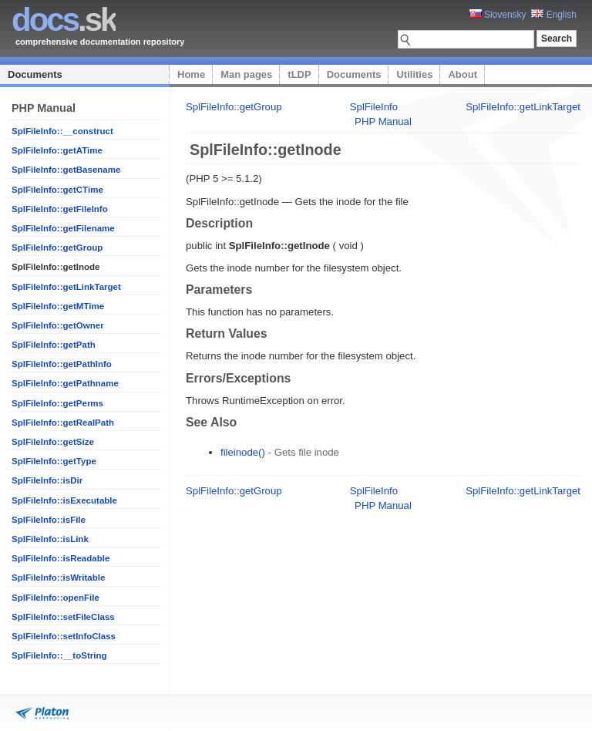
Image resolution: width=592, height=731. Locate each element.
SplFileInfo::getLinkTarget (66, 286)
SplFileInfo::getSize (53, 441)
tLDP (299, 74)
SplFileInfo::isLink (50, 539)
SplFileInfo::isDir (47, 480)
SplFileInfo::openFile (55, 597)
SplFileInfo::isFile (49, 519)
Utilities (414, 74)
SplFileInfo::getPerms (57, 403)
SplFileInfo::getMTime (58, 306)
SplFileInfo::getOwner (58, 325)
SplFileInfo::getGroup (57, 247)
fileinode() (242, 452)
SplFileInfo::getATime (57, 150)
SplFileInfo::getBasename (66, 169)
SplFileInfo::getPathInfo (62, 364)
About (462, 74)
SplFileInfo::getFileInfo (60, 209)
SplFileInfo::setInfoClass (64, 636)
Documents (35, 74)
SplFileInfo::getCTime (57, 189)
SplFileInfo (374, 107)
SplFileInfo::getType (54, 461)
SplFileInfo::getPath (54, 344)
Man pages (246, 74)
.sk (64, 20)
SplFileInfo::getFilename (63, 228)
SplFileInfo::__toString (59, 655)
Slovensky (497, 14)
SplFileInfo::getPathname (65, 383)
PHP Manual (383, 121)
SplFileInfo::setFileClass (63, 617)
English (554, 14)
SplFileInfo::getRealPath (63, 422)
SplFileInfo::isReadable (60, 558)
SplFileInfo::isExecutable (64, 500)
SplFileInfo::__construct (62, 131)
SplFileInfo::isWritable (58, 577)
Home (191, 74)
